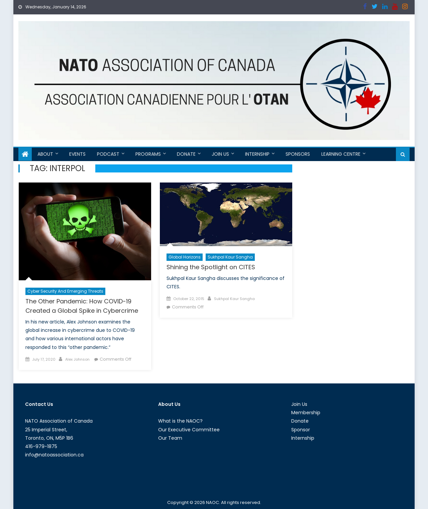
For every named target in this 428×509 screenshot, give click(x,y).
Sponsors (298, 154)
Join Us (220, 154)
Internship (257, 154)
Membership (305, 412)
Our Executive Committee (189, 429)
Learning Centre (340, 154)
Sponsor (300, 429)
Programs (148, 154)
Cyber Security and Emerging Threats (65, 291)
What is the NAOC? (180, 421)
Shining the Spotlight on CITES (211, 267)
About (45, 154)
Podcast (108, 154)
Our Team (170, 438)
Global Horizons (185, 257)
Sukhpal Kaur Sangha (230, 257)
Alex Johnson (77, 359)
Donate (186, 154)
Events (77, 154)
